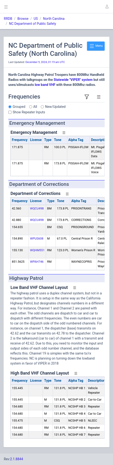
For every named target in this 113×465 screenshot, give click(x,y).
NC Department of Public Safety (32, 24)
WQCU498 (37, 208)
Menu (96, 46)
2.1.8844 (16, 459)
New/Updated (55, 107)
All (35, 107)
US (36, 19)
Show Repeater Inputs (29, 112)
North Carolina (53, 19)
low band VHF (45, 85)
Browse (22, 19)
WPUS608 (36, 238)
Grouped (19, 107)
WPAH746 (37, 261)
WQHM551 (37, 250)
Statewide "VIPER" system (73, 80)
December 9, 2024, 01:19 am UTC (45, 62)
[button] (107, 6)
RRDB (8, 19)
